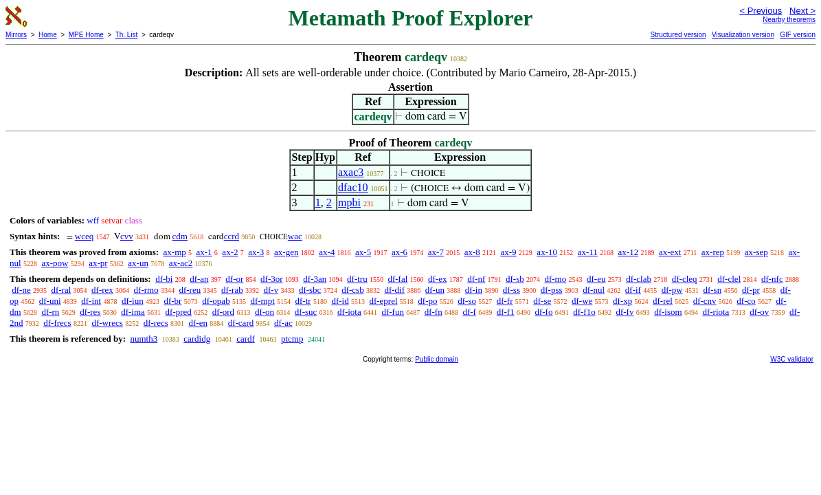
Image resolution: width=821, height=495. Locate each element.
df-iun (133, 301)
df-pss (552, 290)
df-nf (476, 279)
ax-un (138, 263)
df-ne (21, 290)
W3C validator (791, 359)
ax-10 (547, 252)
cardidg (196, 338)
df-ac (283, 323)
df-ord (223, 312)
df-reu (190, 290)
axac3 (350, 172)
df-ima (133, 312)
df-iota (349, 312)
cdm (180, 236)
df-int (91, 301)
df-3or (271, 279)
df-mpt (262, 301)
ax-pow (54, 263)
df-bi (163, 279)
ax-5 (363, 252)
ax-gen (286, 252)
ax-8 (472, 252)
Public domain (436, 359)
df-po (427, 301)
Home (47, 34)
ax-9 (509, 252)
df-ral (61, 290)
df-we (582, 301)
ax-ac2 (181, 263)
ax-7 (436, 252)
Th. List (126, 34)
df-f (469, 312)
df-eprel (383, 301)
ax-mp (175, 252)
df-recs (156, 323)
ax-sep (756, 252)
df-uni (50, 301)
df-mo (555, 279)
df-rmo (146, 290)
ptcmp (292, 338)
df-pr (751, 290)
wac (295, 236)
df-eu (596, 279)
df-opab (215, 301)
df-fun (392, 312)
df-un (435, 290)
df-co (745, 301)
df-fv (624, 312)
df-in (473, 290)
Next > (802, 11)
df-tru (357, 279)
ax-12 (628, 252)
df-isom (668, 312)
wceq (84, 236)
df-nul (594, 290)
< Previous (760, 11)
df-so (467, 301)
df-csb (352, 290)
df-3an (314, 279)
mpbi (349, 202)
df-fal (397, 279)
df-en (198, 323)
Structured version (678, 34)
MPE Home (86, 34)
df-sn (712, 290)
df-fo (543, 312)
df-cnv (705, 301)
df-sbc (310, 290)
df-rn (50, 312)
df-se (542, 301)
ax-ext (670, 252)
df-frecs (57, 323)
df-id (339, 301)
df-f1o (584, 312)
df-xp (622, 301)
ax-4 (327, 252)
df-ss (511, 290)
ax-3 (256, 252)
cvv (126, 236)
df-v (270, 290)
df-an (199, 279)
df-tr (303, 301)
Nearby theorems (789, 19)
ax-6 (399, 252)
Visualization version (743, 34)
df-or (234, 279)
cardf (245, 338)
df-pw (672, 290)
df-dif (394, 290)
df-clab (638, 279)
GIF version (798, 34)
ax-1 (204, 252)
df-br (172, 301)
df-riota (715, 312)
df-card (241, 323)
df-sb (515, 279)
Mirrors (16, 34)
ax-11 (588, 252)
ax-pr (98, 263)
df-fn (433, 312)
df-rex (102, 290)
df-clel (729, 279)
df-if (633, 290)
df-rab (232, 290)
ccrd (231, 236)
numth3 (143, 338)
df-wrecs (106, 323)
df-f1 (506, 312)
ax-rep (712, 252)
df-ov (759, 312)
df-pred (179, 312)
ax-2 (230, 252)
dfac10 (353, 187)
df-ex (437, 279)
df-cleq (684, 279)
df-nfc (772, 279)
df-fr (505, 301)
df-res (90, 312)
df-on (264, 312)
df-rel (663, 301)
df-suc (306, 312)
